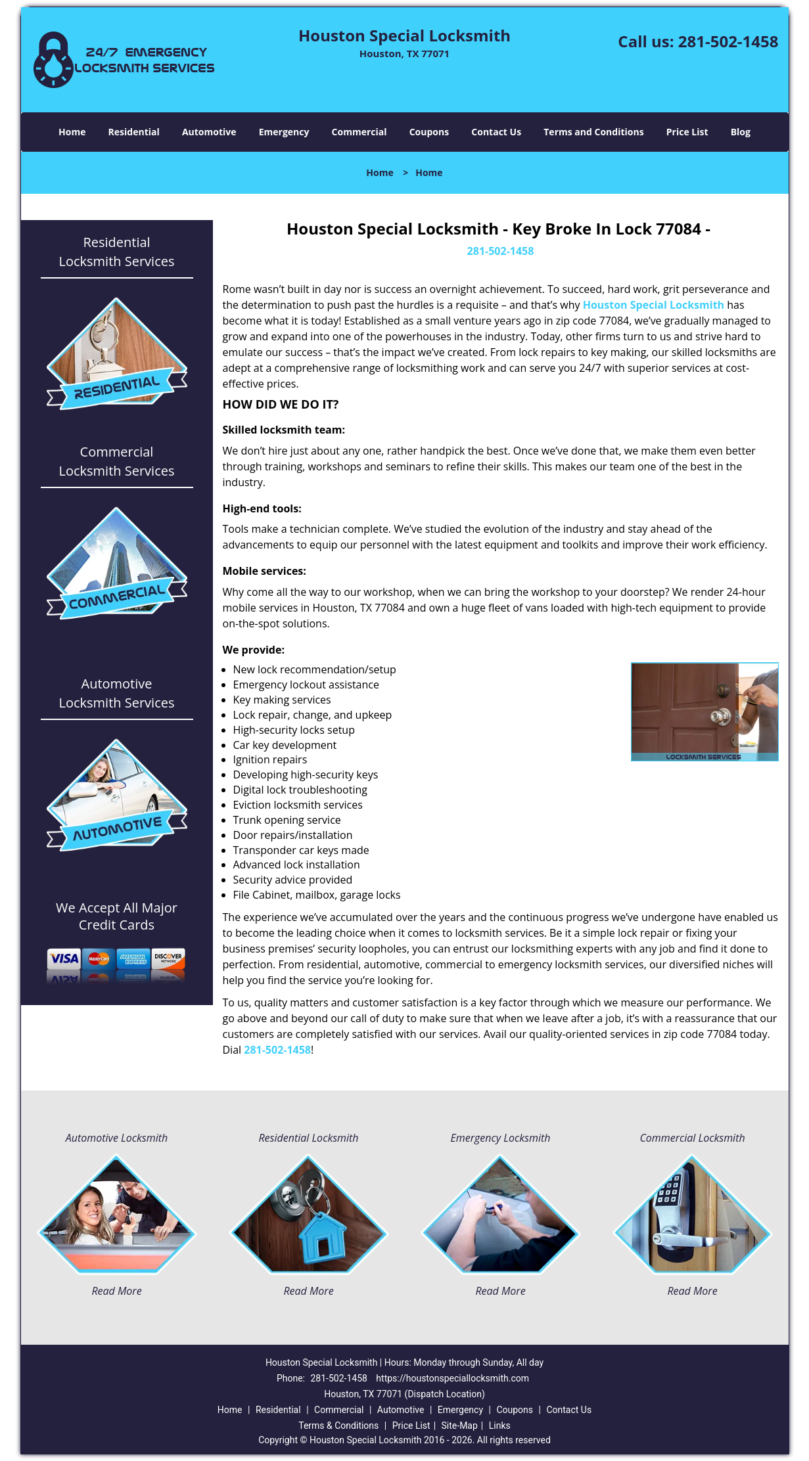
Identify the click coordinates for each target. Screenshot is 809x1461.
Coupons (429, 131)
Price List (687, 131)
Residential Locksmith (308, 1138)
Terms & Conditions (338, 1425)
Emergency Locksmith (501, 1138)
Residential (134, 131)
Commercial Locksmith (692, 1138)
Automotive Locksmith (117, 1138)
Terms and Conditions (593, 131)
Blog (741, 131)
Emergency (284, 131)
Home (71, 131)
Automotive (209, 131)
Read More (116, 1291)
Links (500, 1425)
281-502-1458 (728, 41)
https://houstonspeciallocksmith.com (452, 1378)
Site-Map (460, 1425)
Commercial (359, 131)
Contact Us (496, 131)
